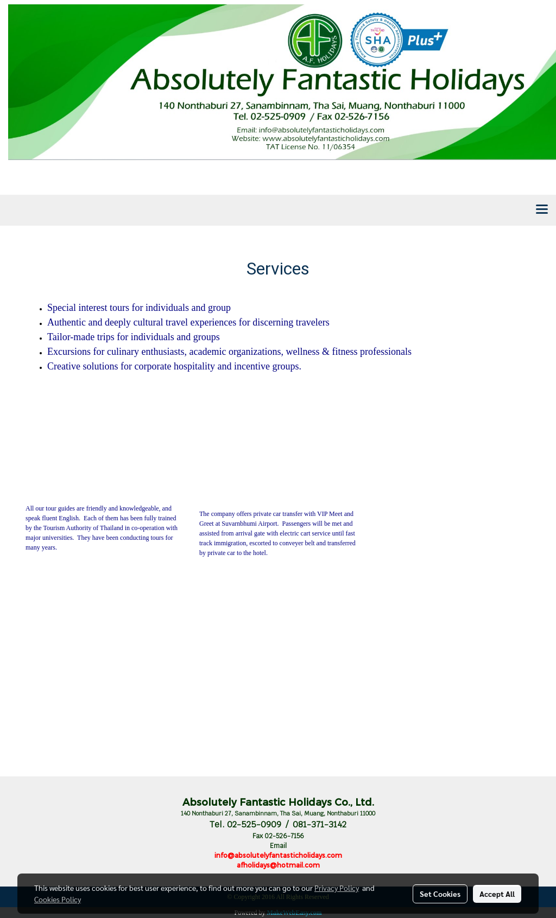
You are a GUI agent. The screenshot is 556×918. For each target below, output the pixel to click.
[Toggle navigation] (542, 210)
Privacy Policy (336, 887)
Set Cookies (440, 893)
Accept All (497, 893)
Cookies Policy (57, 899)
